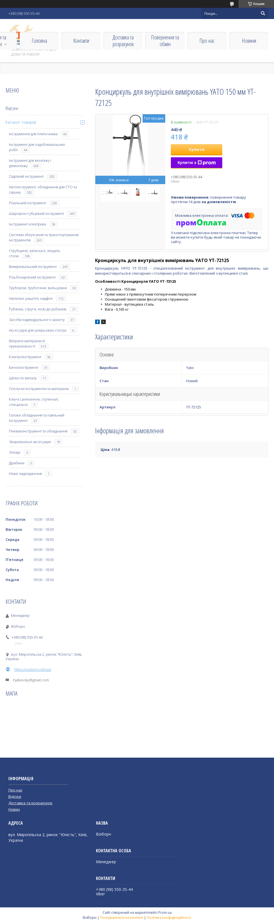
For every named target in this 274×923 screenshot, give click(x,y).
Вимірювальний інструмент (33, 266)
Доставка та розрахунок (123, 41)
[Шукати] (262, 13)
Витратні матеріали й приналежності (27, 343)
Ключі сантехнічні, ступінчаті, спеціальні (34, 402)
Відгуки (12, 108)
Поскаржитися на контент (121, 917)
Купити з (197, 162)
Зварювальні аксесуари (30, 441)
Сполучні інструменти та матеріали (39, 388)
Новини (249, 40)
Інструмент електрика (27, 224)
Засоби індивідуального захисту (37, 319)
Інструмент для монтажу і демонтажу (30, 163)
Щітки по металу (23, 377)
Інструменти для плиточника (33, 133)
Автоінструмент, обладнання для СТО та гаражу (43, 189)
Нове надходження (25, 473)
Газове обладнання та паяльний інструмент (36, 418)
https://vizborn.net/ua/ (32, 669)
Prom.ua (165, 912)
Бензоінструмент (23, 367)
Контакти (81, 40)
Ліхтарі (14, 452)
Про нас (206, 40)
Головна (39, 40)
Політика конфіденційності (169, 917)
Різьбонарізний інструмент (32, 277)
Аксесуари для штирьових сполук (38, 330)
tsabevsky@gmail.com (31, 680)
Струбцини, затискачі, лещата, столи (34, 253)
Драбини (16, 462)
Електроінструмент (25, 356)
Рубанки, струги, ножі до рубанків (38, 308)
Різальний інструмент (27, 202)
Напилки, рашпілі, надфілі (31, 298)
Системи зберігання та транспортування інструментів (44, 237)
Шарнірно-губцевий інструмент (36, 213)
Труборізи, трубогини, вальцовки (38, 287)
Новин (14, 809)
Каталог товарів (21, 122)
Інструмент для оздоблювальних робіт (37, 147)
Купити (196, 149)
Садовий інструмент (26, 176)
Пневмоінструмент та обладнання (38, 431)
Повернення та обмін (165, 41)
